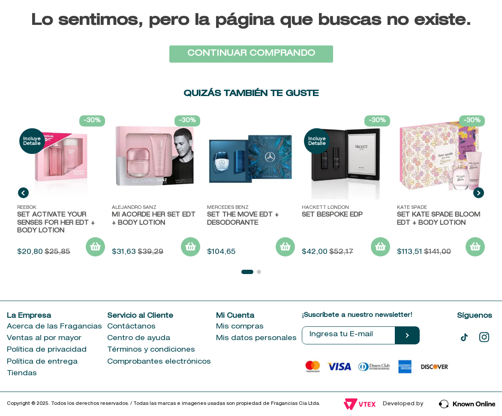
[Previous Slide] (23, 193)
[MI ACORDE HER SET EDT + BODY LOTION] (156, 187)
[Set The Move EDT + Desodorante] (251, 187)
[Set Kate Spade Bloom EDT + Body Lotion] (441, 187)
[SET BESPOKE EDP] (346, 187)
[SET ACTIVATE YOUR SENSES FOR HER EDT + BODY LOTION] (61, 187)
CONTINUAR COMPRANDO (251, 54)
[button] (247, 272)
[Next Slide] (479, 193)
